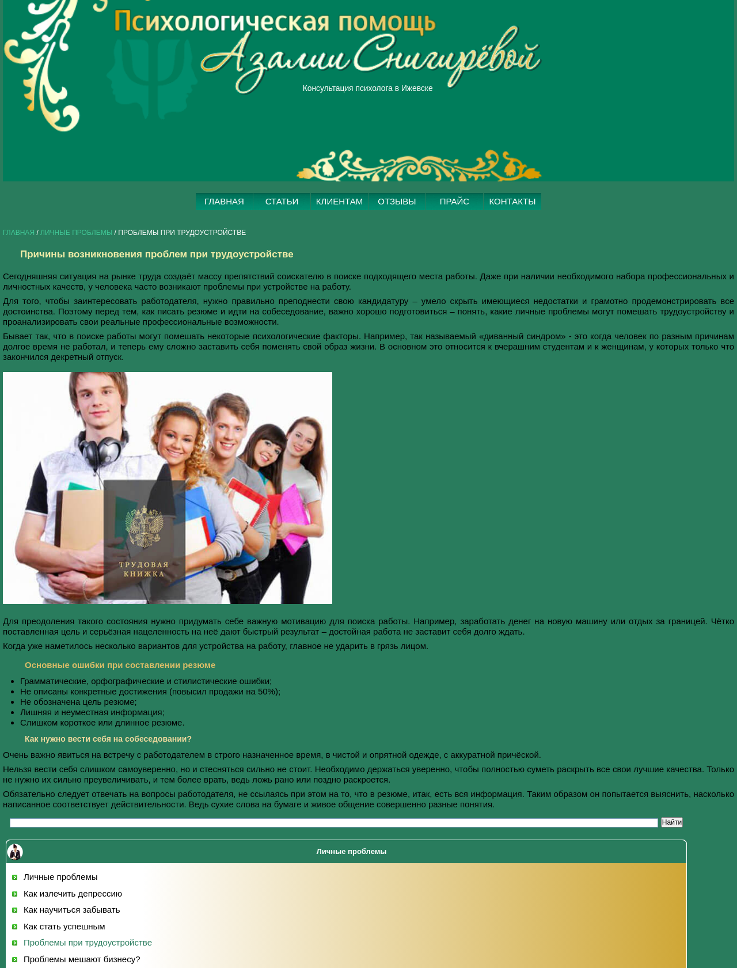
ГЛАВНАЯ (224, 201)
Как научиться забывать (72, 909)
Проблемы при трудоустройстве (88, 942)
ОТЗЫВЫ (397, 201)
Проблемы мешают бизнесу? (82, 959)
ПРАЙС (454, 201)
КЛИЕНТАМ (339, 201)
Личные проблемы (76, 233)
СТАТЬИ (282, 201)
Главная (19, 233)
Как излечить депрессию (73, 893)
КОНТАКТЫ (512, 201)
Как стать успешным (64, 926)
